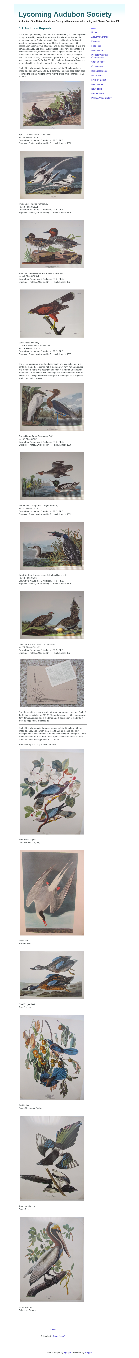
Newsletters (96, 89)
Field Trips (96, 46)
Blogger (88, 1353)
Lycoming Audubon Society (65, 14)
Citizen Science (98, 62)
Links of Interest (98, 80)
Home (53, 1329)
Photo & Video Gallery (101, 98)
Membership (97, 50)
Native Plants (97, 75)
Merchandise (97, 84)
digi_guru (68, 1353)
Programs (95, 41)
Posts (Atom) (59, 1336)
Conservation (97, 66)
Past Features (97, 93)
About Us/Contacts (100, 37)
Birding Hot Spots (99, 71)
